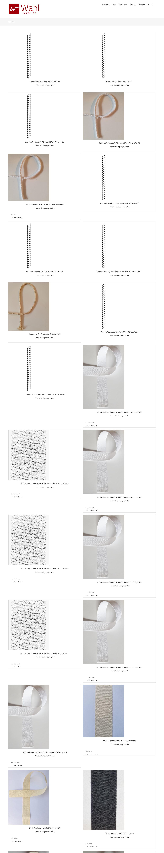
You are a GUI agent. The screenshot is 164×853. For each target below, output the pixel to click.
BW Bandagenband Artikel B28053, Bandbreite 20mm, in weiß (119, 412)
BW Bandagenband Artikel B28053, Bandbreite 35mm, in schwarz (45, 654)
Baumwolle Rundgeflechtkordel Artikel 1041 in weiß (45, 204)
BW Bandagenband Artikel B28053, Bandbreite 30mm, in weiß (119, 582)
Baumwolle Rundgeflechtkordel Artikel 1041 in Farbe (44, 142)
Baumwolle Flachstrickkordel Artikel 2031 (44, 82)
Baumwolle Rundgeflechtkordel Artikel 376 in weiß (44, 272)
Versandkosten (18, 217)
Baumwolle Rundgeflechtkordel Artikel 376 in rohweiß (119, 203)
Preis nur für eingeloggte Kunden (44, 85)
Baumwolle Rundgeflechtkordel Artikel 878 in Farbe (119, 332)
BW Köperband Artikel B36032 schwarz (119, 833)
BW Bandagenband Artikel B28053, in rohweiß (119, 741)
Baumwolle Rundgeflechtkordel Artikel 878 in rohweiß (44, 394)
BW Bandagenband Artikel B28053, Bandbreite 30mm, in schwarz (45, 569)
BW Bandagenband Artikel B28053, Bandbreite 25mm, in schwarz (45, 484)
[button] (152, 4)
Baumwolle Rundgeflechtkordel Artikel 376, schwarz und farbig (119, 272)
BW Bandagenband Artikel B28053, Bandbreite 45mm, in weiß (44, 752)
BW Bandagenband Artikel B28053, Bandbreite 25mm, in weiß (119, 497)
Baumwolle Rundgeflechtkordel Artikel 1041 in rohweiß (119, 143)
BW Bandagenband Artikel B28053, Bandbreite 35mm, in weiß (119, 667)
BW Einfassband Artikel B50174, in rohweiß (44, 828)
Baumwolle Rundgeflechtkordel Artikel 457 (44, 334)
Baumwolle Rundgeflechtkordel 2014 (119, 82)
